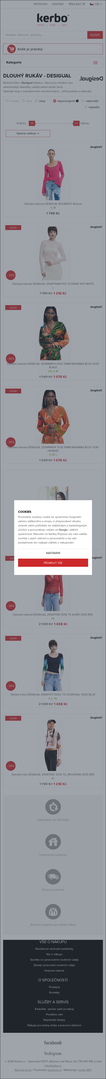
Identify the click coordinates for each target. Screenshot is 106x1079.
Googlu (63, 529)
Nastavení (53, 553)
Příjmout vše (53, 563)
